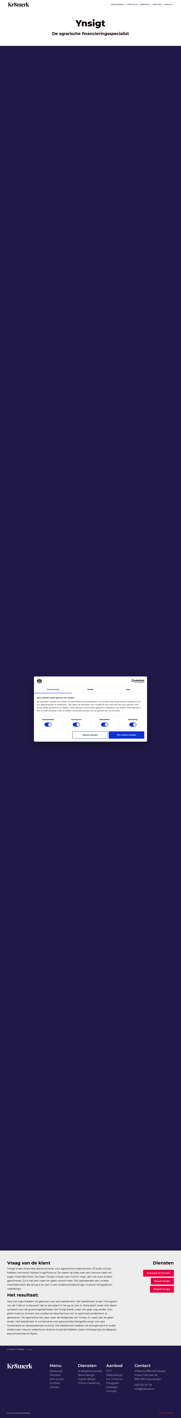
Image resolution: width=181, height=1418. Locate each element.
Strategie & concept (90, 1371)
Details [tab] (90, 689)
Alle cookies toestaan (126, 735)
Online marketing (89, 1383)
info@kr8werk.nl (144, 1388)
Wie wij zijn (57, 1379)
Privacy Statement (166, 1413)
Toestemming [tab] (53, 689)
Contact (168, 4)
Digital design (87, 1379)
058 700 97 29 (143, 1384)
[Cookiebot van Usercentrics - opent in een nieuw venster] (133, 681)
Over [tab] (128, 689)
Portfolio (132, 4)
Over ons (156, 4)
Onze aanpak (117, 4)
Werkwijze (56, 1371)
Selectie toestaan (90, 735)
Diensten (144, 4)
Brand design (86, 1375)
